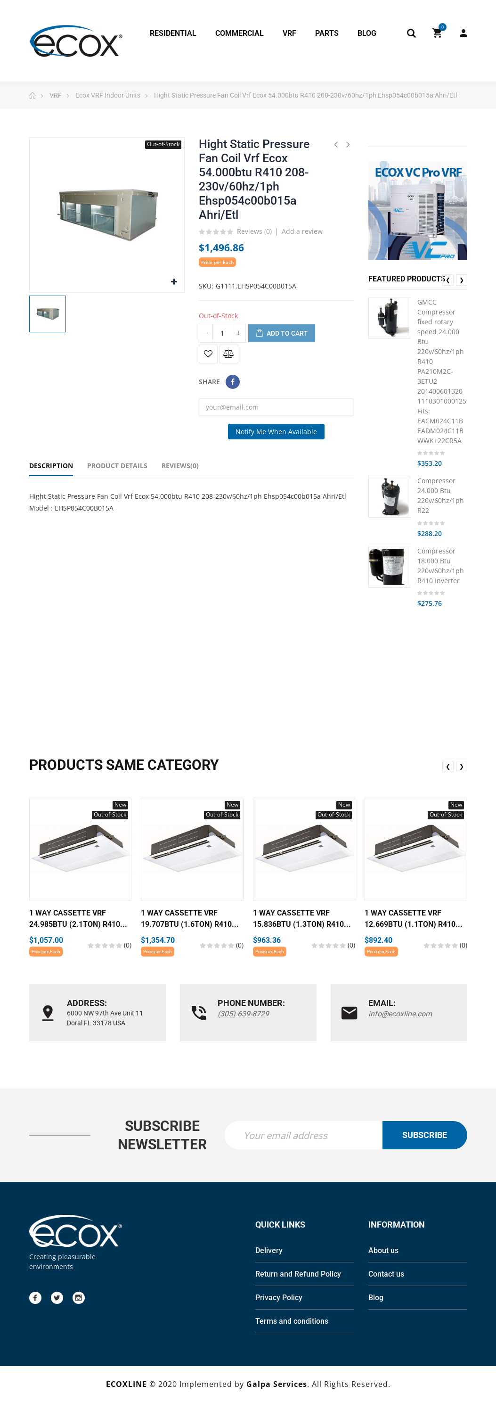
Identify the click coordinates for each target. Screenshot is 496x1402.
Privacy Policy (278, 1297)
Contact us (386, 1274)
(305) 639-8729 (243, 1013)
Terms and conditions (291, 1321)
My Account (463, 33)
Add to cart (281, 334)
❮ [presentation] (448, 280)
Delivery (269, 1250)
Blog (375, 1297)
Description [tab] (51, 465)
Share (233, 382)
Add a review (302, 231)
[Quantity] (222, 333)
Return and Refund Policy (298, 1274)
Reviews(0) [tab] (180, 465)
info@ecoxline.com (400, 1013)
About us (383, 1250)
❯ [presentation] (461, 280)
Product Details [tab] (117, 465)
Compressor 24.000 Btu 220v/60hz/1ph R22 (440, 495)
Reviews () (254, 232)
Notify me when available (276, 431)
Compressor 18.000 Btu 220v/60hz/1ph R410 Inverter (440, 565)
